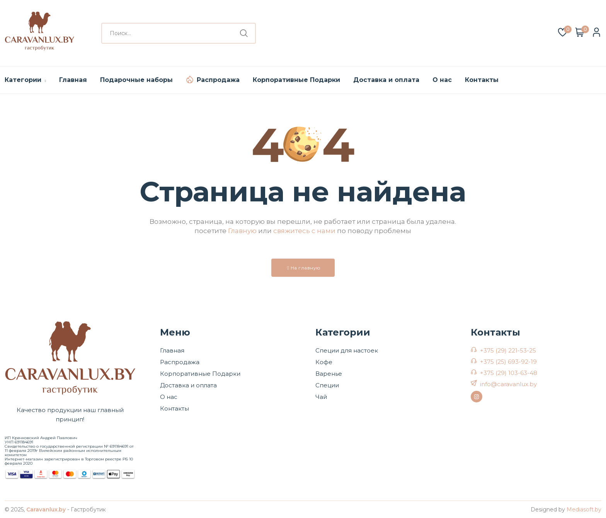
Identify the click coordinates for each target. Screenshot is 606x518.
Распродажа (218, 79)
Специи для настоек (346, 350)
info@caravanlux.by (508, 384)
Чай (321, 396)
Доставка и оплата (386, 79)
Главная (73, 79)
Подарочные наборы (136, 79)
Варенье (328, 373)
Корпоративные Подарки (296, 79)
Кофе (323, 362)
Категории (25, 79)
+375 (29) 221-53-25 (508, 350)
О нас (442, 79)
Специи (327, 385)
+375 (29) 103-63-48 (508, 373)
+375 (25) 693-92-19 (508, 361)
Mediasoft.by (584, 509)
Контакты (482, 79)
